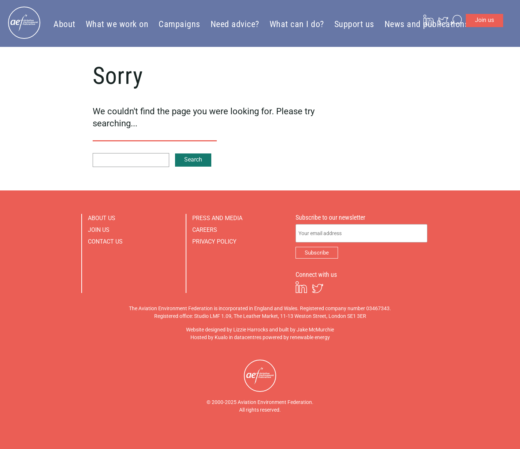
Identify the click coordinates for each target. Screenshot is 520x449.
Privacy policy (214, 241)
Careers (204, 229)
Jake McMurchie (315, 330)
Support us (354, 24)
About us (101, 218)
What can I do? (297, 24)
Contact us (105, 241)
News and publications (427, 24)
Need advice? (235, 24)
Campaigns (179, 24)
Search (193, 159)
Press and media (217, 218)
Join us (498, 8)
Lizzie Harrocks (250, 330)
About (64, 24)
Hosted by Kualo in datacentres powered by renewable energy (260, 337)
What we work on (117, 24)
